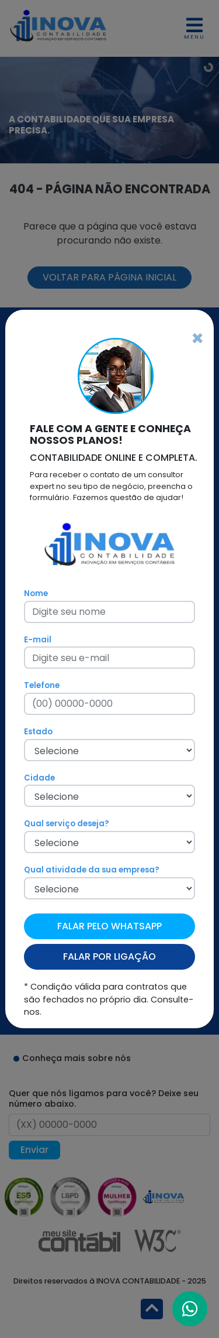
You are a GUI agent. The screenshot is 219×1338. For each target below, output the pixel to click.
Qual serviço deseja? (66, 823)
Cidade (39, 777)
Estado (38, 731)
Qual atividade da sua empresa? (91, 869)
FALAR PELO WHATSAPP (109, 926)
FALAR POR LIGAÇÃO (109, 956)
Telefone (42, 685)
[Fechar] (197, 338)
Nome (36, 593)
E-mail (37, 639)
